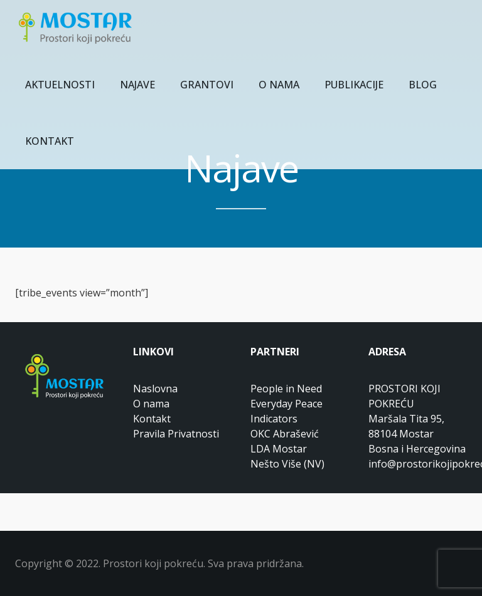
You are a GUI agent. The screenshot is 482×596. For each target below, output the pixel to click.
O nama (151, 403)
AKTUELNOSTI (60, 84)
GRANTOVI (206, 84)
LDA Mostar (278, 449)
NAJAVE (137, 84)
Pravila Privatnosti (176, 434)
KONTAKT (49, 141)
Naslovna (155, 388)
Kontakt (152, 419)
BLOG (423, 84)
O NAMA (279, 84)
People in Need (286, 388)
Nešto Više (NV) (287, 464)
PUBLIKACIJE (353, 84)
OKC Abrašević (284, 434)
